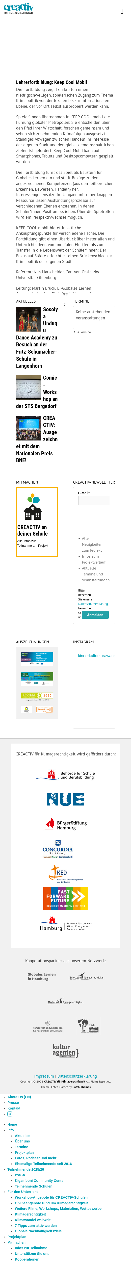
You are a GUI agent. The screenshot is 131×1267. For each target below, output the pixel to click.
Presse (13, 1103)
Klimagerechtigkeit (30, 1214)
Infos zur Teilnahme (31, 1248)
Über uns (22, 1141)
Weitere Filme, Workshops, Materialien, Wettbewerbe (58, 1209)
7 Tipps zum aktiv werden (36, 1226)
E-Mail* (84, 493)
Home (12, 1124)
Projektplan (24, 1153)
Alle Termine (82, 332)
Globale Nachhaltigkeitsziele (38, 1231)
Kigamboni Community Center (40, 1181)
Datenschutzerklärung (93, 604)
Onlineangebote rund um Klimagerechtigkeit (51, 1203)
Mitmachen (16, 1242)
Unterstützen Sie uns (32, 1254)
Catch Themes (82, 1087)
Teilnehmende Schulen (33, 1186)
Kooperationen (27, 1259)
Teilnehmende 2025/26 (25, 1169)
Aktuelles (22, 1136)
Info (10, 1130)
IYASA (20, 1175)
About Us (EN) (19, 1097)
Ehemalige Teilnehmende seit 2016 (43, 1164)
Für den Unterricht (22, 1192)
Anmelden (95, 614)
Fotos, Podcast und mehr (35, 1158)
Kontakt (13, 1108)
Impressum (44, 1076)
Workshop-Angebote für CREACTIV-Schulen (51, 1197)
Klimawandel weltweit (33, 1220)
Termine (21, 1147)
